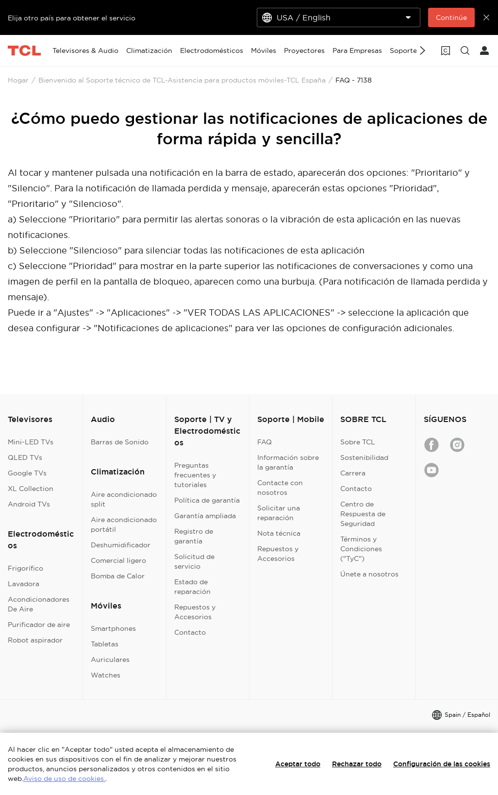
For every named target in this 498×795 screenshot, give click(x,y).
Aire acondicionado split (124, 499)
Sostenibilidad (364, 457)
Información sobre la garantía (288, 462)
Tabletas (104, 644)
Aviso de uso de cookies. (64, 778)
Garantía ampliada (205, 515)
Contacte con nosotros (280, 487)
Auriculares (110, 659)
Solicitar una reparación (278, 513)
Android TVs (29, 504)
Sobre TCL (357, 442)
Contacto (190, 632)
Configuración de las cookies (441, 764)
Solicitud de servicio (194, 561)
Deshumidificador (120, 545)
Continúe (451, 17)
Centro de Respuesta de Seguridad (362, 514)
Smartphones (113, 628)
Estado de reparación (192, 586)
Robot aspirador (35, 640)
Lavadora (23, 583)
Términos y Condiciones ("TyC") (361, 549)
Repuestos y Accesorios (195, 612)
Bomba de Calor (118, 576)
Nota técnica (278, 533)
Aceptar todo (297, 764)
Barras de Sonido (120, 442)
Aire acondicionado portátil (124, 524)
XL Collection (30, 488)
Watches (105, 675)
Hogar (18, 80)
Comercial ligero (118, 560)
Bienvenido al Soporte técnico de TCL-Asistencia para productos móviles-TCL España (182, 80)
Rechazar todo (357, 764)
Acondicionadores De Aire (38, 604)
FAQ (264, 442)
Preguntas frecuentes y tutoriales (195, 475)
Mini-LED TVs (30, 442)
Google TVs (27, 473)
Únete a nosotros (369, 574)
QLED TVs (25, 457)
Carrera (352, 473)
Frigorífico (25, 568)
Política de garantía (207, 500)
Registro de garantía (193, 536)
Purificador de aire (39, 624)
